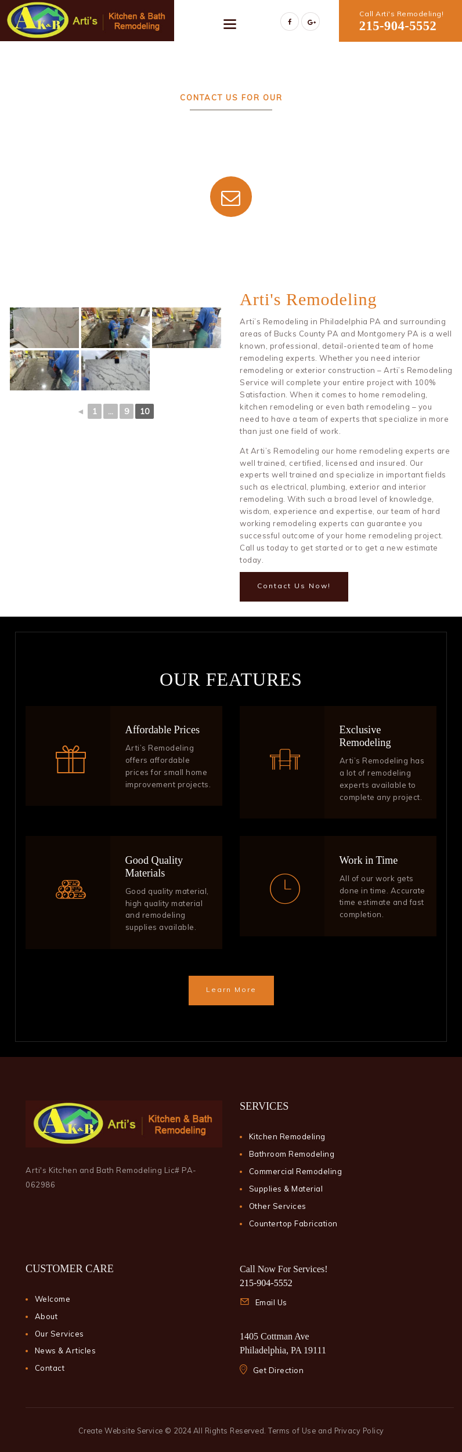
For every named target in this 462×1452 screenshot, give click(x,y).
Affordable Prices (162, 730)
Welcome (53, 1298)
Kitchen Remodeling (287, 1136)
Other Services (277, 1206)
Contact (50, 1368)
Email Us (271, 1302)
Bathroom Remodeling (292, 1153)
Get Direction (278, 1370)
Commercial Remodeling (295, 1171)
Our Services (59, 1333)
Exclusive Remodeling (365, 736)
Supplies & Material (286, 1188)
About (46, 1316)
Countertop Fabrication (293, 1223)
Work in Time (369, 860)
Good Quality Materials (154, 866)
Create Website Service (120, 1430)
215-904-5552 (398, 26)
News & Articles (65, 1350)
